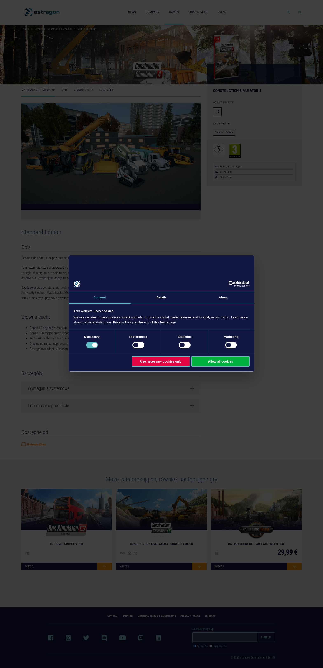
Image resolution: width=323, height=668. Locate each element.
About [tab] (223, 297)
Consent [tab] (100, 297)
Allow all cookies (220, 361)
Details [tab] (161, 297)
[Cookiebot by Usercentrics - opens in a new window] (232, 284)
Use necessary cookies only (160, 361)
